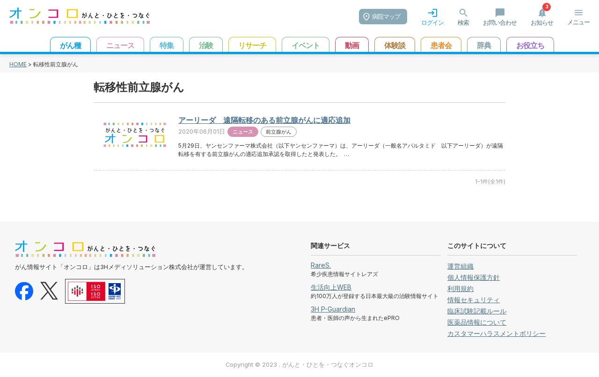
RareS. (321, 265)
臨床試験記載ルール (476, 311)
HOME (18, 64)
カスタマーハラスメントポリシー (496, 333)
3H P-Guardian (333, 309)
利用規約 (460, 288)
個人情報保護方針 (473, 277)
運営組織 (460, 266)
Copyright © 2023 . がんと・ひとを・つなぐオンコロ (299, 364)
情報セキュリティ (473, 300)
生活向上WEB (331, 287)
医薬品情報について (476, 322)
